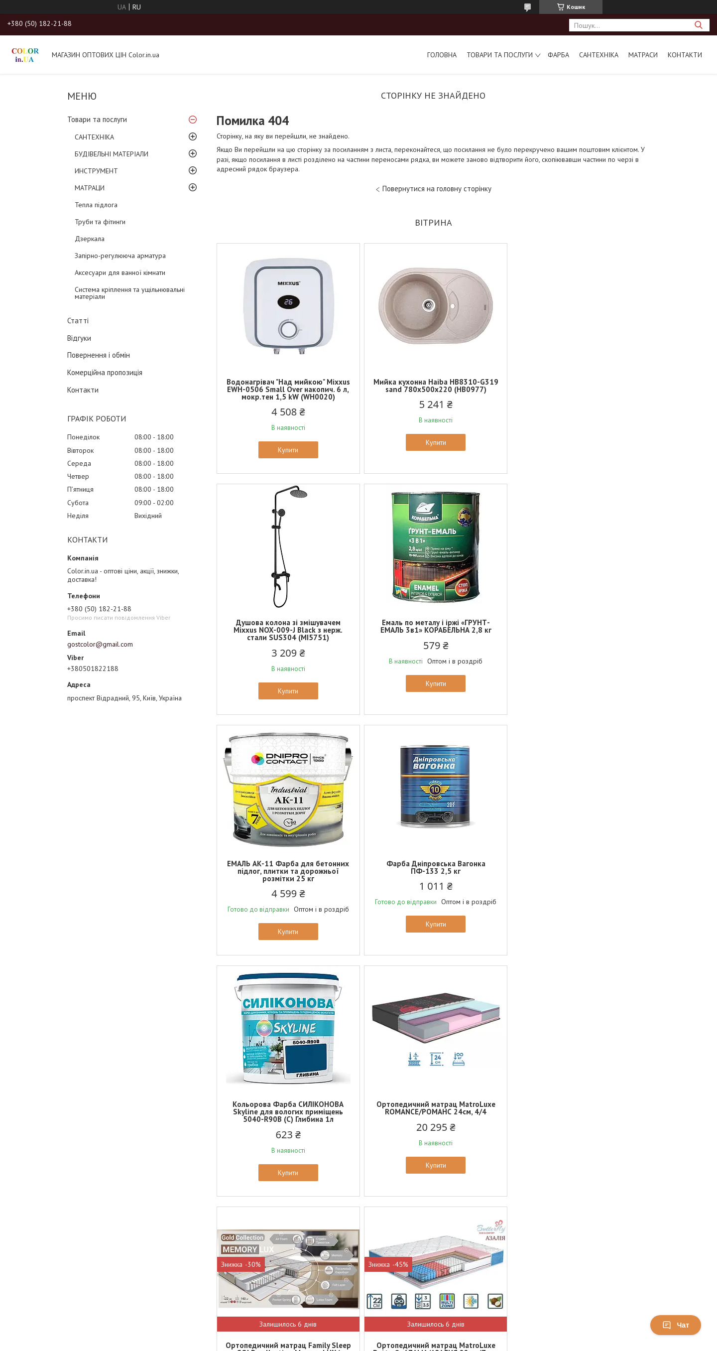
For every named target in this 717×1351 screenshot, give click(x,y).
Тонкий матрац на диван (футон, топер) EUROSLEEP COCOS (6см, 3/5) (579, 1123)
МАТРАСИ (643, 54)
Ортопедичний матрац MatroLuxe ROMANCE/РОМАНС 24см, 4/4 (432, 867)
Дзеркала (90, 238)
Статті (78, 320)
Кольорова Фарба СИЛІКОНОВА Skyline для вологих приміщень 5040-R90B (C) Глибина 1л (287, 871)
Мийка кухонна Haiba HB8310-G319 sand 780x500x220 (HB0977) (432, 385)
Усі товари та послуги (430, 1243)
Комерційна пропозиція (104, 372)
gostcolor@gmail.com (100, 644)
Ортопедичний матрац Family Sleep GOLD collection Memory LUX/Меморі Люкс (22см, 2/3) (579, 871)
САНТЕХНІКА (598, 54)
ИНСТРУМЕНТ (96, 170)
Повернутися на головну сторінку (436, 188)
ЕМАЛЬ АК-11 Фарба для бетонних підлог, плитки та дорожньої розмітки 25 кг (433, 630)
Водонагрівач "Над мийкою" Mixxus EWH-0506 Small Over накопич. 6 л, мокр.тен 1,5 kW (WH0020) (287, 389)
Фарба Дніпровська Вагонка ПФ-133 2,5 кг (578, 626)
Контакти (685, 54)
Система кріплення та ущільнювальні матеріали (130, 293)
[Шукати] (698, 25)
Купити (287, 449)
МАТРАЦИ (90, 187)
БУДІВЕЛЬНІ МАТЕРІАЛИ (111, 153)
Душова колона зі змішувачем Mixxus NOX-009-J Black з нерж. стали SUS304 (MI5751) (578, 389)
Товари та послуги (500, 54)
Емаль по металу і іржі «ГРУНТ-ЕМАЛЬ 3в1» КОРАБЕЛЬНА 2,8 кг (287, 626)
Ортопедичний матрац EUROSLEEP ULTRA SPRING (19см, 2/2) (433, 1119)
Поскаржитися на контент (387, 1291)
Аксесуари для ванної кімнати (120, 272)
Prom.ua (405, 1282)
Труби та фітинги (100, 221)
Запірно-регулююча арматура (120, 255)
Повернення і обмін (98, 355)
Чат (675, 1325)
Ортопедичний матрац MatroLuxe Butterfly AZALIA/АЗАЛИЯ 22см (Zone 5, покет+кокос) (287, 1123)
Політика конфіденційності (465, 1291)
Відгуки (79, 338)
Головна (442, 54)
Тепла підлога (96, 204)
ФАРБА (558, 54)
